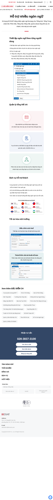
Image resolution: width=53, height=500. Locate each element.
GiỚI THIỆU (6, 387)
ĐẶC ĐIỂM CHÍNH (8, 6)
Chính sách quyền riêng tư (43, 399)
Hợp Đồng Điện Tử (31, 317)
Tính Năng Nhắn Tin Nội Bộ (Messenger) (13, 317)
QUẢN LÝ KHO (21, 6)
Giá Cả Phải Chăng (38, 300)
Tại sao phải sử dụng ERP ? (10, 300)
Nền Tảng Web (7, 304)
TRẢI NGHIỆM (6, 376)
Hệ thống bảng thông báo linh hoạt (11, 313)
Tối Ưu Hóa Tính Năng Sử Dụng (38, 309)
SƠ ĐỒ (26, 399)
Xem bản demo (29, 2)
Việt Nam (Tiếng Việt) (8, 394)
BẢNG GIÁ (5, 379)
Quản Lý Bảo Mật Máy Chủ (10, 325)
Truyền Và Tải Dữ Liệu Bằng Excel (11, 321)
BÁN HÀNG (42, 6)
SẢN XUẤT (32, 6)
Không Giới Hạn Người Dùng (37, 304)
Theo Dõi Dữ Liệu (18, 9)
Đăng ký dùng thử (38, 2)
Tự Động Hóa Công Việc (20, 304)
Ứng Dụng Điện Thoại (29, 313)
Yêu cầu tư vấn (20, 2)
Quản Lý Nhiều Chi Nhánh (43, 9)
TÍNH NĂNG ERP (8, 372)
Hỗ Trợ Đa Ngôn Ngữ (29, 9)
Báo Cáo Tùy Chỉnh (21, 309)
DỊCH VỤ (5, 383)
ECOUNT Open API (29, 321)
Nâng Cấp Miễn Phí (8, 309)
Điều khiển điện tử (10, 399)
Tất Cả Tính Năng (25, 300)
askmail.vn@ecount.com (8, 435)
